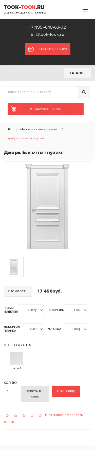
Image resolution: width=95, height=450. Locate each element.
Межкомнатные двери (38, 129)
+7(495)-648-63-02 (47, 27)
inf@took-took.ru (47, 34)
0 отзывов (54, 414)
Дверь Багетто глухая (26, 138)
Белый (16, 360)
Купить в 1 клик (35, 394)
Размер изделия (11, 309)
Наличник (56, 310)
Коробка (54, 329)
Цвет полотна (17, 345)
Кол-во (10, 383)
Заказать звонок (47, 49)
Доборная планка (12, 328)
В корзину (66, 391)
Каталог (77, 73)
